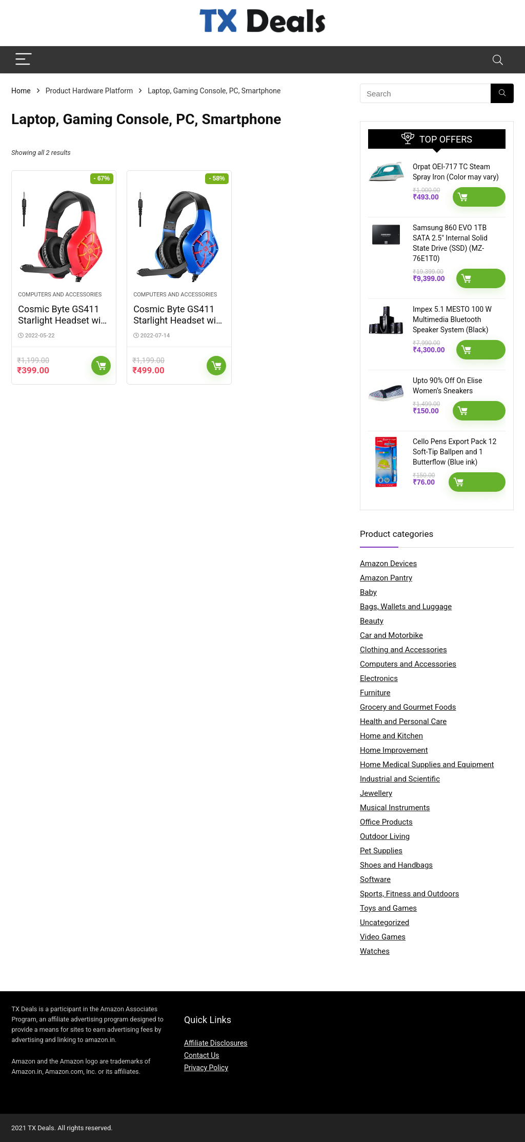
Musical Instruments (395, 807)
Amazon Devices (388, 563)
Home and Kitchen (391, 735)
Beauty (371, 621)
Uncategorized (384, 922)
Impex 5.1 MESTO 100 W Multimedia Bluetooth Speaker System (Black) (452, 319)
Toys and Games (388, 908)
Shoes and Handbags (396, 865)
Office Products (386, 822)
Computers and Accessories (60, 294)
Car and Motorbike (391, 635)
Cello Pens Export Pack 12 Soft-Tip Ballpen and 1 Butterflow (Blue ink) (454, 451)
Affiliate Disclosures (216, 1043)
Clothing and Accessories (403, 649)
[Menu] (23, 59)
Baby (368, 592)
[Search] (498, 59)
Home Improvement (394, 750)
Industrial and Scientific (400, 779)
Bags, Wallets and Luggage (406, 606)
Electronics (379, 678)
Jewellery (376, 793)
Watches (375, 951)
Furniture (375, 692)
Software (375, 879)
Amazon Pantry (386, 578)
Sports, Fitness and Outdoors (409, 893)
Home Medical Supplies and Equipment (427, 764)
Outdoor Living (385, 836)
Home (21, 91)
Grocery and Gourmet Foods (408, 707)
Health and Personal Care (403, 721)
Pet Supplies (381, 850)
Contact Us (201, 1055)
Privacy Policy (206, 1068)
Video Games (383, 936)
